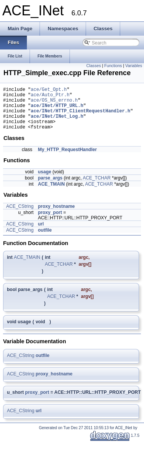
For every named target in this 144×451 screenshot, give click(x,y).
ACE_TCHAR (97, 187)
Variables (133, 65)
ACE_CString (19, 215)
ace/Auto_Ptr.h (50, 97)
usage (44, 181)
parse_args (50, 187)
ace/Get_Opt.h (49, 90)
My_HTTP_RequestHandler (67, 158)
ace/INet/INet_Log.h (57, 123)
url (41, 233)
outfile (45, 239)
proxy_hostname (56, 215)
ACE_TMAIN (51, 193)
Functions (113, 65)
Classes (93, 65)
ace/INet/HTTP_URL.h (57, 110)
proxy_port (50, 221)
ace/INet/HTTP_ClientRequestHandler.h (80, 116)
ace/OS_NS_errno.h (54, 103)
